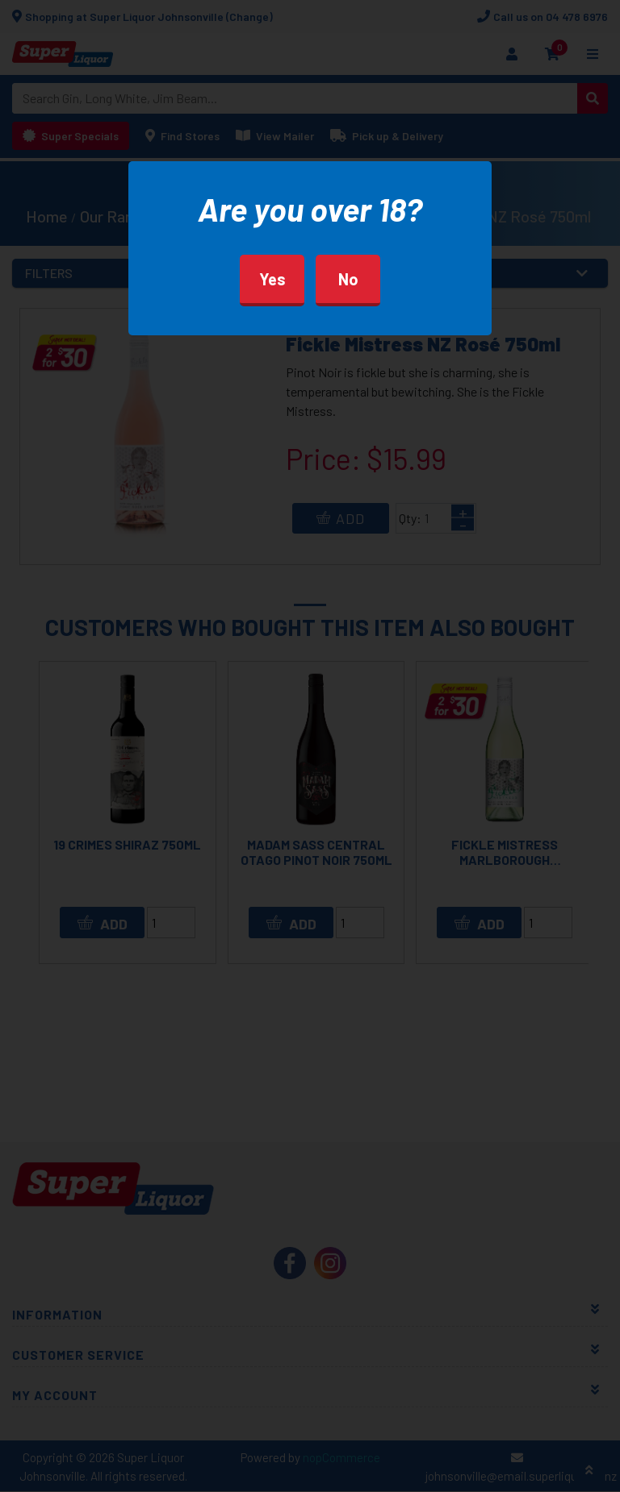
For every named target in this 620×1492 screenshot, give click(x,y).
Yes (272, 279)
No (348, 279)
